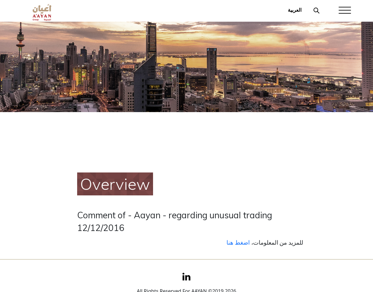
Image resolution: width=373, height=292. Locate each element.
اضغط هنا (238, 242)
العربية (294, 10)
